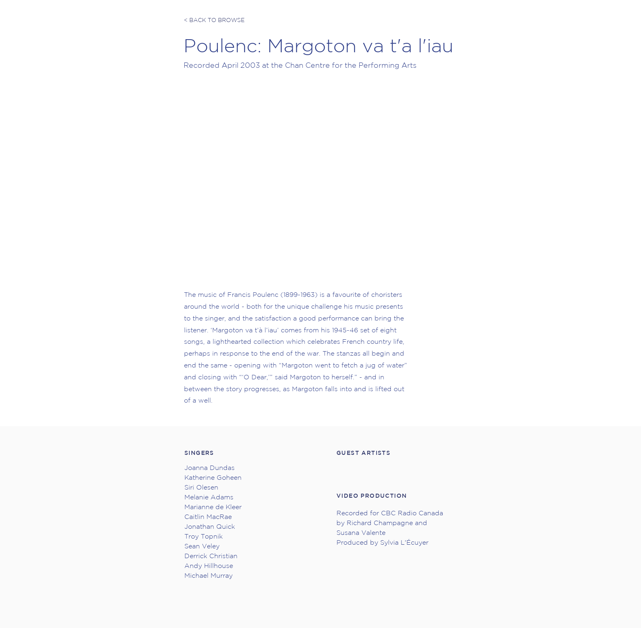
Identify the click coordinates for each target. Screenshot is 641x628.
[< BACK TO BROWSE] (214, 20)
